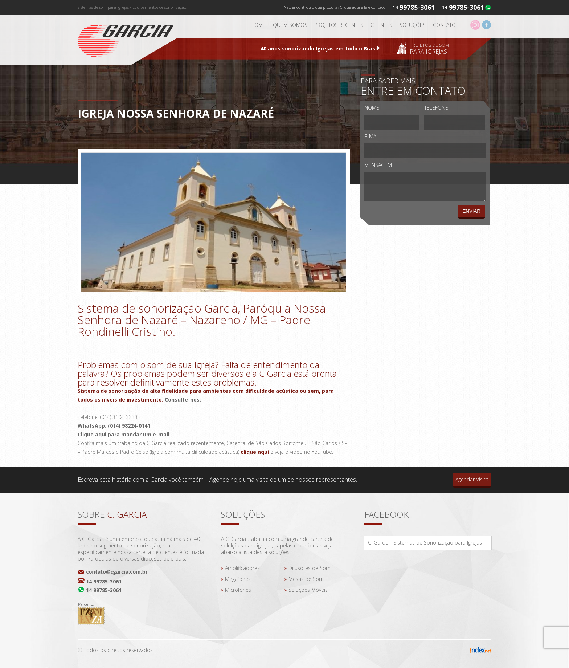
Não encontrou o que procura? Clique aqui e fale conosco (334, 7)
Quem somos (290, 24)
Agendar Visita (471, 479)
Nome (371, 107)
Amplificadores (242, 568)
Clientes (381, 24)
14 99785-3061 (104, 581)
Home (258, 24)
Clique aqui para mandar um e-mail (123, 434)
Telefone (436, 107)
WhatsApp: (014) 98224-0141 (114, 425)
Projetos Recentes (339, 24)
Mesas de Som (306, 578)
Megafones (238, 578)
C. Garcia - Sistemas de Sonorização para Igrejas (425, 542)
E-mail (372, 136)
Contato (444, 24)
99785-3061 (466, 7)
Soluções (413, 24)
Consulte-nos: (183, 399)
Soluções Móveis (308, 589)
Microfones (238, 589)
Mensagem (378, 165)
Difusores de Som (309, 568)
